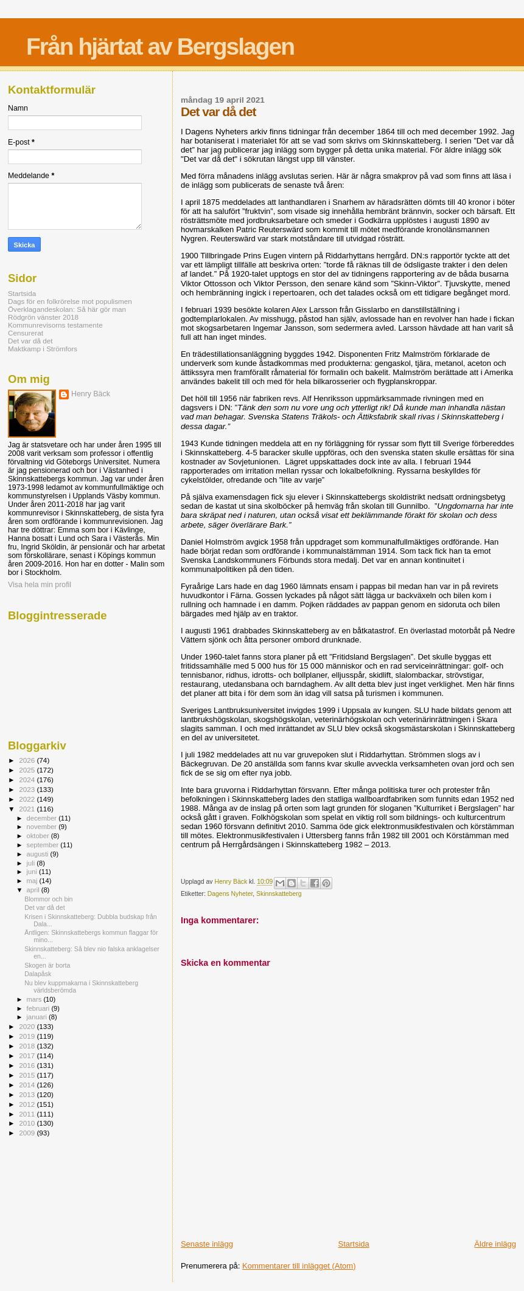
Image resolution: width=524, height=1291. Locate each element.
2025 (28, 770)
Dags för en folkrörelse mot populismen (70, 301)
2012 (28, 1104)
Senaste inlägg (207, 1243)
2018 (28, 1046)
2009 (28, 1133)
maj (33, 880)
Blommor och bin (48, 899)
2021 (28, 809)
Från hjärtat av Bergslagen (160, 46)
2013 (28, 1094)
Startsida (353, 1243)
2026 (28, 760)
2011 (28, 1114)
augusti (39, 854)
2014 (28, 1085)
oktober (39, 835)
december (43, 818)
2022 (28, 799)
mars (35, 999)
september (44, 845)
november (43, 826)
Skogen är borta (47, 965)
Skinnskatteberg (279, 893)
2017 (28, 1055)
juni (33, 871)
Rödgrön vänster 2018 (43, 317)
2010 (28, 1123)
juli (32, 863)
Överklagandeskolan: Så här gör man (67, 309)
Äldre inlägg (495, 1243)
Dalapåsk (37, 973)
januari (38, 1017)
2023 (28, 789)
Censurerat (25, 333)
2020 (28, 1026)
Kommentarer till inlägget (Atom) (298, 1265)
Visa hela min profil (39, 584)
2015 (28, 1075)
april (34, 889)
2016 (28, 1065)
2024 (28, 779)
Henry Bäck (90, 394)
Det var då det (30, 341)
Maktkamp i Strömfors (42, 349)
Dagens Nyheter (230, 893)
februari (39, 1008)
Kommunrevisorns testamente (55, 325)
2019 (28, 1036)
